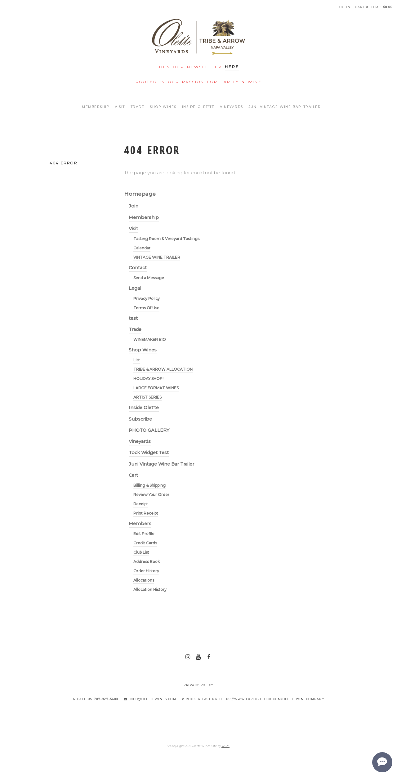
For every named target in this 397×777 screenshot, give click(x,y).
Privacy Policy (146, 298)
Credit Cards (145, 543)
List (136, 360)
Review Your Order (151, 494)
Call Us (95, 699)
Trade (138, 107)
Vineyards (231, 107)
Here (232, 67)
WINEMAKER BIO (149, 339)
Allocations (143, 580)
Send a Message (148, 277)
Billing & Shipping (149, 485)
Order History (146, 571)
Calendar (141, 248)
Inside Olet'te (198, 107)
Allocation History (150, 589)
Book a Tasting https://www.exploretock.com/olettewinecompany (253, 699)
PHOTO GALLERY (149, 430)
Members (140, 523)
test (133, 318)
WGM (225, 746)
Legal (135, 288)
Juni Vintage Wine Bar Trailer (285, 107)
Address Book (146, 561)
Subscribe (140, 419)
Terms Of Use (146, 308)
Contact (138, 267)
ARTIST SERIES (147, 397)
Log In (344, 7)
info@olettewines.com (150, 699)
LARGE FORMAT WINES (156, 388)
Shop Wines (163, 107)
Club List (141, 552)
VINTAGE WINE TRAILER (156, 257)
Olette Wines (198, 37)
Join (133, 206)
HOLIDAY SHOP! (148, 378)
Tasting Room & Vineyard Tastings (166, 238)
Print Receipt (145, 513)
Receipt (140, 504)
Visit (120, 107)
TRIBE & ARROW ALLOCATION (163, 369)
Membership (95, 107)
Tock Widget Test (149, 452)
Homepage (140, 193)
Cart (133, 475)
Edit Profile (143, 533)
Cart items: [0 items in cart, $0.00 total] (373, 7)
